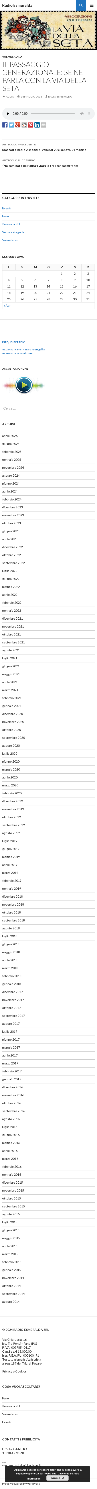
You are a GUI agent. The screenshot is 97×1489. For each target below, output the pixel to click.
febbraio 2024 (12, 499)
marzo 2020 (10, 785)
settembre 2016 (13, 1111)
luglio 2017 (9, 1031)
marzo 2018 (10, 968)
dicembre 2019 (12, 801)
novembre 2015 (13, 1190)
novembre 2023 (13, 515)
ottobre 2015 (11, 1198)
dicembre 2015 (12, 1182)
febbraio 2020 (12, 793)
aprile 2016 (10, 1150)
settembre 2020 (13, 737)
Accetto (57, 1478)
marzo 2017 (10, 1063)
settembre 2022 (13, 563)
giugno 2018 (11, 944)
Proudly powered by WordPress (21, 1483)
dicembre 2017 (12, 992)
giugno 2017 (11, 1039)
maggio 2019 (11, 857)
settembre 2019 (13, 825)
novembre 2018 (13, 904)
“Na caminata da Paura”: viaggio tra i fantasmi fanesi (48, 162)
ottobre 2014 (11, 1286)
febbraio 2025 (12, 451)
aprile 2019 (10, 865)
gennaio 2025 (11, 459)
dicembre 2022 (12, 547)
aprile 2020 (10, 777)
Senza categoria (13, 232)
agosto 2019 (11, 833)
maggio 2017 (11, 1047)
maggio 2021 (11, 674)
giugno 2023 (11, 531)
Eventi (6, 208)
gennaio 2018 (11, 984)
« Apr (7, 305)
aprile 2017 (10, 1055)
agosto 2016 (11, 1119)
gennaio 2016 (11, 1174)
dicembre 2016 (12, 1087)
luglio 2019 (9, 841)
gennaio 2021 (11, 706)
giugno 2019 (11, 849)
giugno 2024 (11, 483)
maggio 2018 (11, 952)
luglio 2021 (9, 658)
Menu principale (91, 5)
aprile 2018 (10, 960)
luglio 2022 (9, 571)
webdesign (9, 1465)
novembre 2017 (13, 1000)
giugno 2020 (11, 761)
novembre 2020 (13, 722)
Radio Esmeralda (17, 5)
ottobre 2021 (11, 634)
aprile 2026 (10, 436)
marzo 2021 (10, 690)
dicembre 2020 (12, 714)
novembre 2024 (13, 467)
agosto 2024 (11, 475)
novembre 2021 (13, 626)
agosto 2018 (11, 928)
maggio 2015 (11, 1238)
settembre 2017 (13, 1015)
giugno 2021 (11, 666)
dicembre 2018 (12, 896)
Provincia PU (11, 224)
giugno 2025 (11, 444)
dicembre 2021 (12, 618)
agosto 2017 (11, 1023)
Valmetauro (12, 56)
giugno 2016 (11, 1135)
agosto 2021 (11, 650)
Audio (10, 96)
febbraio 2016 (12, 1166)
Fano (5, 216)
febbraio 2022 (12, 602)
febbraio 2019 (12, 880)
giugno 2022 (11, 579)
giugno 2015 (11, 1230)
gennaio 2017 (11, 1079)
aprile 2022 (10, 594)
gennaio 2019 (11, 888)
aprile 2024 (10, 491)
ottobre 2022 (11, 555)
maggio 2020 (11, 769)
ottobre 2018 (11, 912)
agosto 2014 (11, 1301)
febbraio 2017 (12, 1071)
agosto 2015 (11, 1214)
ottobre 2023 (11, 523)
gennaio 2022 (11, 610)
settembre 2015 (13, 1206)
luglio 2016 (9, 1127)
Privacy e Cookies (14, 1371)
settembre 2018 (13, 920)
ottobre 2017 (11, 1008)
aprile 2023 (10, 539)
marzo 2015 (10, 1254)
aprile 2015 (10, 1246)
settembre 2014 (13, 1293)
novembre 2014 (13, 1278)
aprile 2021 (10, 682)
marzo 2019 (10, 872)
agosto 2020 (11, 745)
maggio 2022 (11, 586)
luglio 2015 (9, 1222)
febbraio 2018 (12, 976)
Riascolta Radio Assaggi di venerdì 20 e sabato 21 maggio (48, 147)
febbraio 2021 (12, 698)
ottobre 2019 (11, 817)
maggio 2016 (11, 1143)
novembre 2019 (13, 809)
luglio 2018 (9, 936)
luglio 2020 (9, 753)
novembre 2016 (13, 1095)
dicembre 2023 (12, 507)
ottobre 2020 (11, 729)
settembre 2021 (13, 642)
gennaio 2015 (11, 1270)
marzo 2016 (10, 1158)
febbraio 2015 (12, 1262)
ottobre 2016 (11, 1103)
